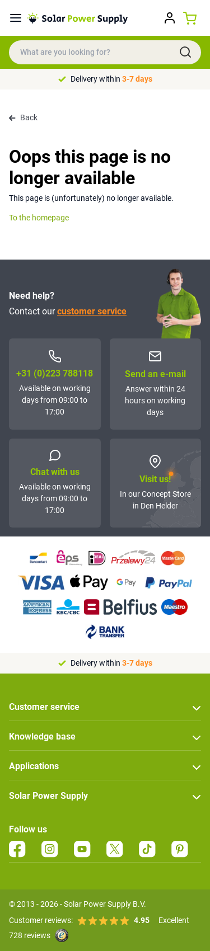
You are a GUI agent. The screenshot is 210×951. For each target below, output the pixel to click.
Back (23, 117)
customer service (92, 311)
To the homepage (39, 217)
